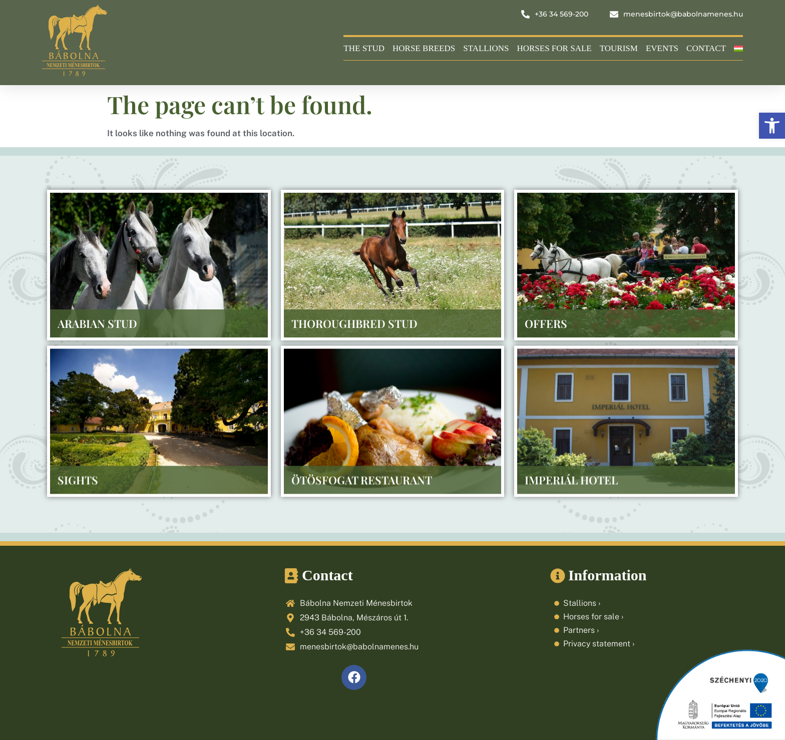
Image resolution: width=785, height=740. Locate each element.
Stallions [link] (486, 48)
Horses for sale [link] (554, 48)
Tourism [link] (619, 48)
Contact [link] (706, 48)
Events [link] (662, 48)
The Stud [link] (363, 48)
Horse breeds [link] (423, 48)
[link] (772, 126)
